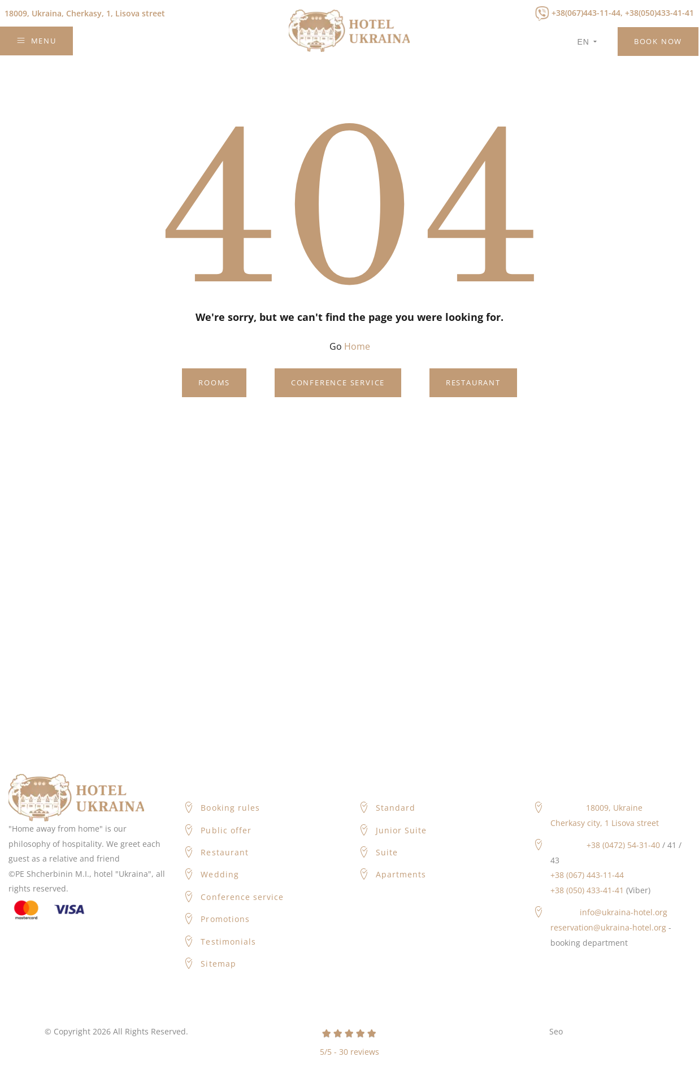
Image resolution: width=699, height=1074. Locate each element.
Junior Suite (401, 830)
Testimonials (228, 941)
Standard (395, 807)
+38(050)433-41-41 (659, 12)
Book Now (658, 41)
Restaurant (473, 382)
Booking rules (230, 807)
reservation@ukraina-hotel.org (608, 927)
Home (357, 346)
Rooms (214, 382)
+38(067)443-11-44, (587, 12)
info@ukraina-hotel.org (623, 912)
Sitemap (218, 963)
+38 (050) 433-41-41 (587, 890)
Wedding (219, 874)
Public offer (226, 830)
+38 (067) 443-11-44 (587, 874)
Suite (387, 852)
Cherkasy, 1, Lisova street (85, 13)
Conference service (338, 382)
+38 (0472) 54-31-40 (623, 845)
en (587, 41)
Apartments (401, 874)
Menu (36, 41)
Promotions (225, 919)
